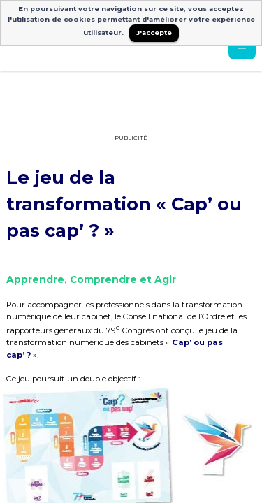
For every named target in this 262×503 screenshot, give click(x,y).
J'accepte (154, 32)
